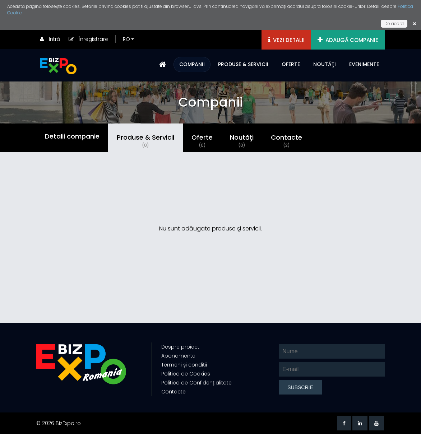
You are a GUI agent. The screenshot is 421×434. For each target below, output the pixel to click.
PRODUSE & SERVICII (243, 64)
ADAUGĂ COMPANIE (348, 40)
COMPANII (192, 64)
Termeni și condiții (183, 364)
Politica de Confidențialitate (196, 382)
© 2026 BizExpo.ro (58, 423)
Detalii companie (72, 137)
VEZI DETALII (286, 40)
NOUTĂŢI (324, 64)
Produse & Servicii (145, 141)
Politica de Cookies (185, 373)
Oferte (202, 141)
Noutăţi (242, 141)
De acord (394, 23)
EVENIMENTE (364, 64)
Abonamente (178, 355)
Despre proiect (180, 346)
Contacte (286, 141)
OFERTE (291, 64)
